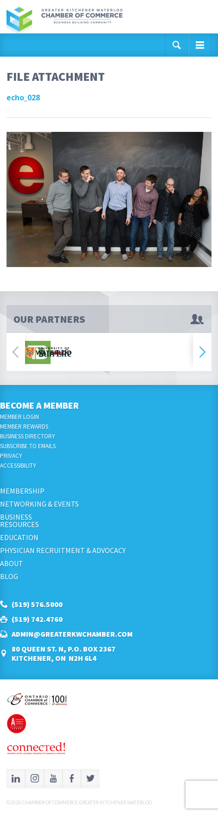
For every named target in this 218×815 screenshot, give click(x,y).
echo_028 (23, 97)
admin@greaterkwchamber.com (72, 634)
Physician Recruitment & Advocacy (63, 550)
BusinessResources (19, 520)
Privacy (11, 456)
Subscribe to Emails (28, 446)
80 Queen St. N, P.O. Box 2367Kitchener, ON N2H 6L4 (63, 653)
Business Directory (27, 436)
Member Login (19, 417)
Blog (9, 576)
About (11, 563)
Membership (22, 491)
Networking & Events (39, 504)
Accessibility (18, 465)
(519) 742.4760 (37, 619)
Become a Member (39, 405)
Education (19, 537)
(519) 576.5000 (37, 604)
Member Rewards (24, 426)
